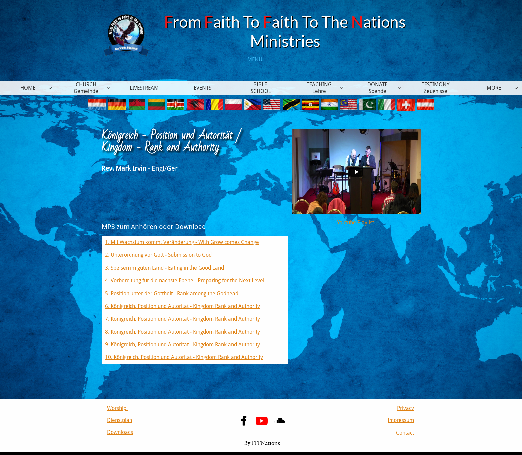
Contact (405, 433)
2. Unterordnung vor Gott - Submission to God (158, 255)
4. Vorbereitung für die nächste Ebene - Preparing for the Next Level (184, 280)
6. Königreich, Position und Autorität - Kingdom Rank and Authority (182, 306)
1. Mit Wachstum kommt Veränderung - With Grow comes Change (182, 242)
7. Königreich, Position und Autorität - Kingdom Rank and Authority (182, 319)
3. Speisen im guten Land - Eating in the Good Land (164, 268)
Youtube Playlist (355, 222)
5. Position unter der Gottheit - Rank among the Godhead (171, 293)
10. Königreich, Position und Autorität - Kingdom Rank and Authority (184, 357)
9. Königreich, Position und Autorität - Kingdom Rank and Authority (182, 344)
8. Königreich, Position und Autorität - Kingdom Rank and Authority (182, 332)
